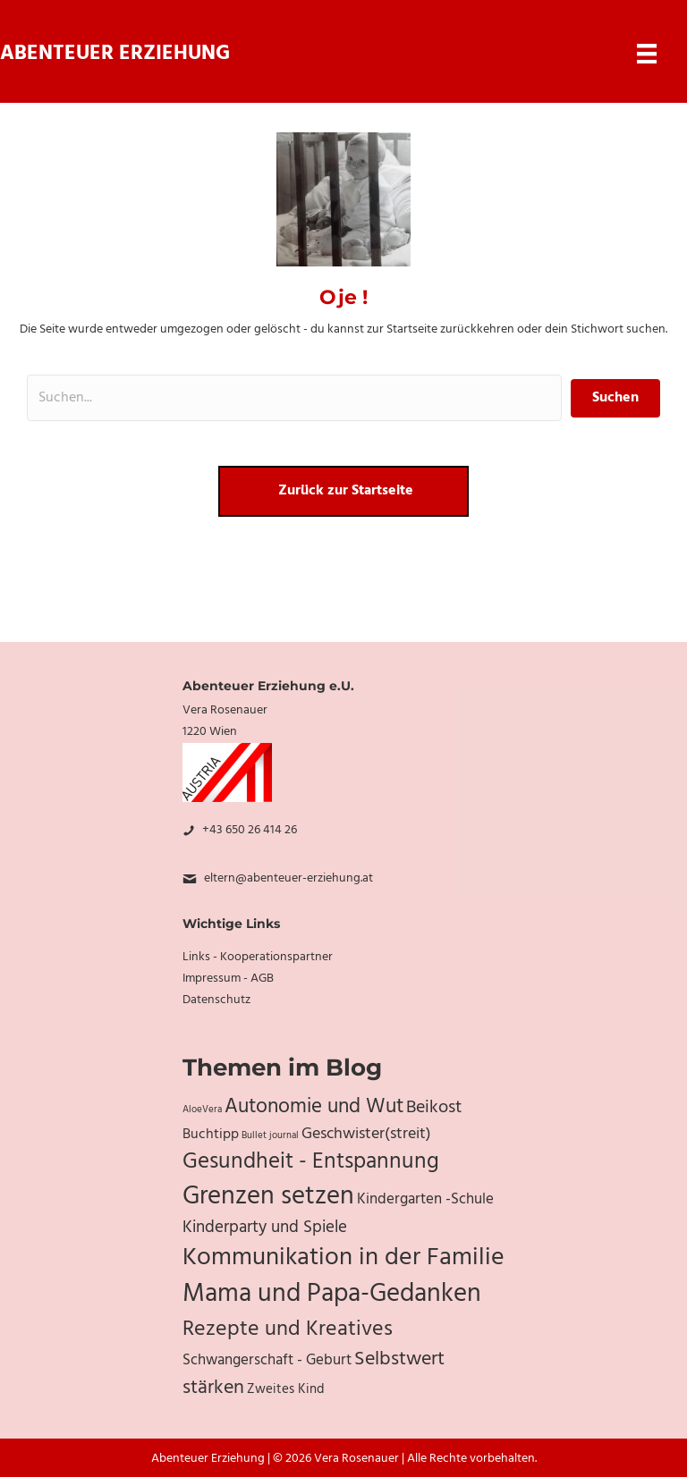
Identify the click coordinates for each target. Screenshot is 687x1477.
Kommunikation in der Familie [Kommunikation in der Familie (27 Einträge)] (343, 1258)
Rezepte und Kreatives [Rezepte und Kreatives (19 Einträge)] (287, 1329)
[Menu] (646, 53)
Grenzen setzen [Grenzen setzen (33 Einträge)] (268, 1197)
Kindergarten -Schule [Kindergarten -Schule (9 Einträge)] (425, 1199)
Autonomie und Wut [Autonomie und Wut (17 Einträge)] (314, 1107)
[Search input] (294, 398)
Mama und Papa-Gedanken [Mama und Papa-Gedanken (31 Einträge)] (331, 1294)
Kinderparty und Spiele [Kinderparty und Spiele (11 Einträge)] (264, 1227)
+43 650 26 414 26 (249, 830)
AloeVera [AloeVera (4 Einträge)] (202, 1110)
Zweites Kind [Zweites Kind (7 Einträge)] (286, 1389)
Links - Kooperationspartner (257, 957)
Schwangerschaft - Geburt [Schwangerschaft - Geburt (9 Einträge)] (267, 1360)
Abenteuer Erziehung (115, 54)
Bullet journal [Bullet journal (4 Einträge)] (270, 1136)
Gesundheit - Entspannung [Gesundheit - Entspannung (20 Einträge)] (310, 1161)
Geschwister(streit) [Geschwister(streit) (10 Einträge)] (366, 1134)
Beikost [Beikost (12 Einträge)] (434, 1107)
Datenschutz (216, 1000)
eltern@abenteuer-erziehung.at (288, 878)
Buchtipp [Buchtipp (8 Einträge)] (210, 1134)
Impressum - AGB (228, 978)
